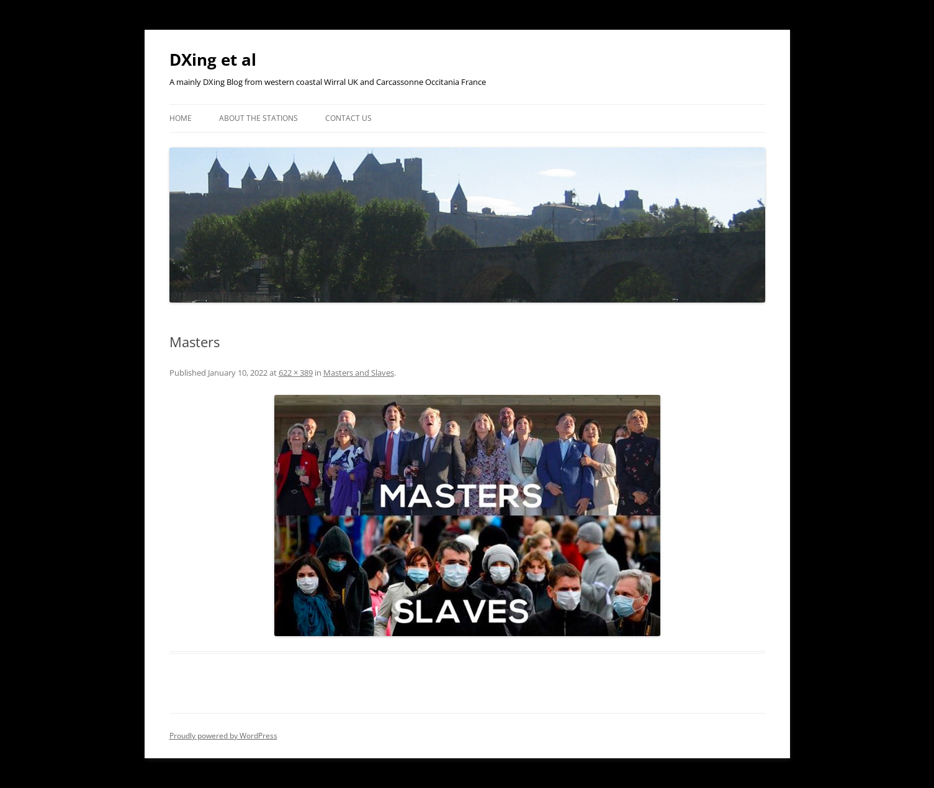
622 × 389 (296, 372)
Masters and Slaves (358, 372)
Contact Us (348, 118)
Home (180, 118)
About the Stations (258, 118)
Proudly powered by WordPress (223, 735)
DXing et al (212, 59)
